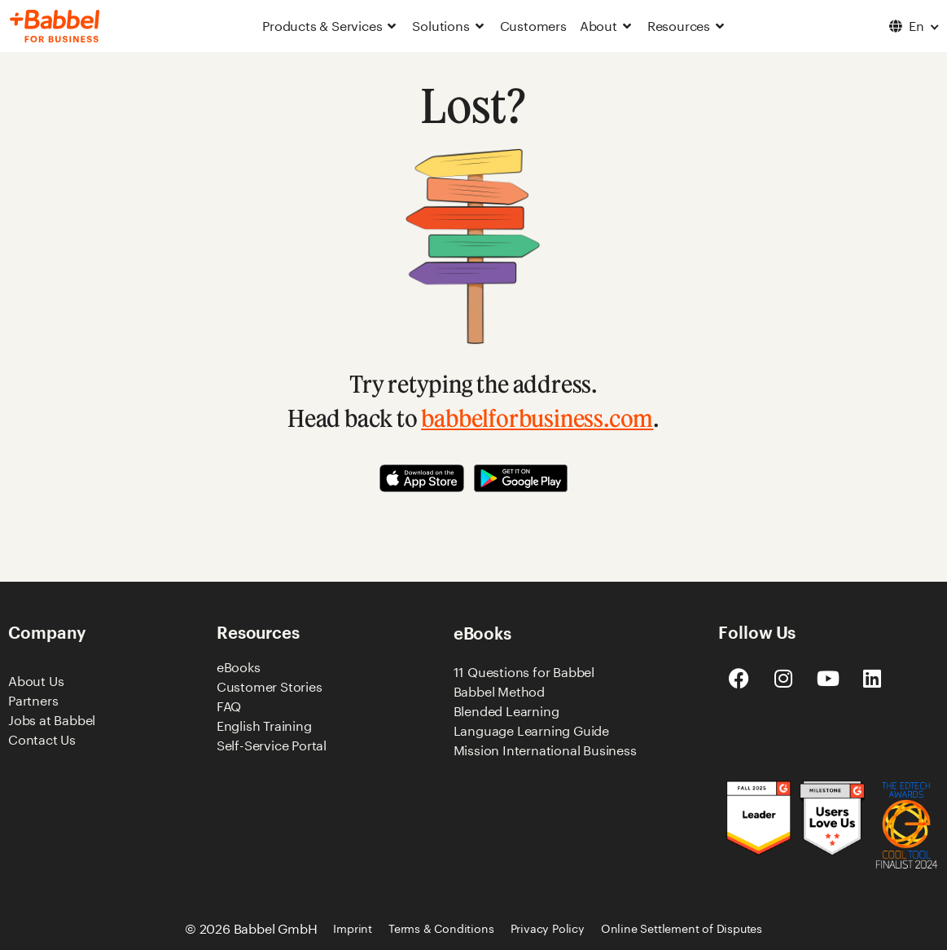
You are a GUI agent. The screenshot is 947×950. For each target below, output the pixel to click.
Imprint (352, 928)
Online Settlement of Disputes (681, 928)
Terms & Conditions (440, 928)
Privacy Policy (548, 928)
